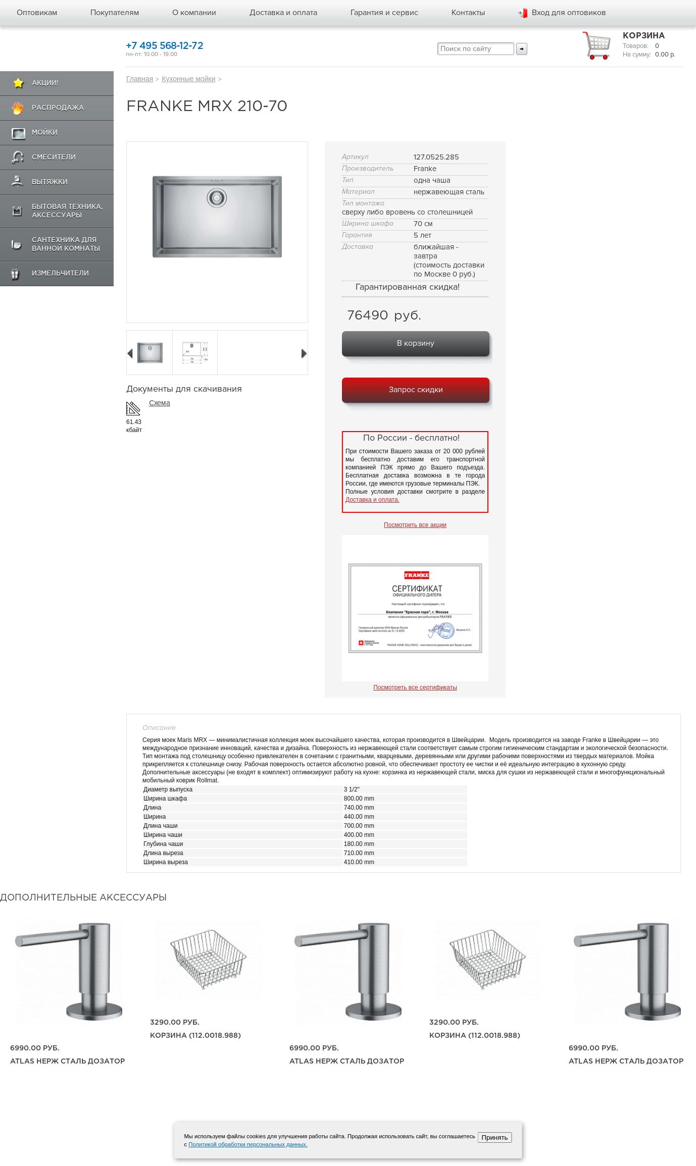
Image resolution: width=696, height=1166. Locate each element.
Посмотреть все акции (415, 524)
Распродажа (58, 108)
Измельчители (60, 274)
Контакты (468, 13)
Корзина (644, 36)
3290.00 (175, 1023)
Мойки (45, 133)
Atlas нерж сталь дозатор (67, 1061)
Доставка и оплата (283, 13)
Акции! (45, 83)
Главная (139, 78)
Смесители (54, 158)
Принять (494, 1137)
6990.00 (35, 1048)
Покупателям (114, 13)
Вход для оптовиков (569, 13)
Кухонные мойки (188, 78)
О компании (194, 13)
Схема (159, 402)
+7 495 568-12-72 (164, 46)
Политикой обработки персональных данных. (248, 1144)
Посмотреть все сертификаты (415, 687)
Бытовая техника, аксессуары (67, 211)
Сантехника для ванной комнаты (66, 245)
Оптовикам (37, 13)
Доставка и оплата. (372, 499)
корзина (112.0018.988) (195, 1036)
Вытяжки (50, 182)
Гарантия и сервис (384, 13)
